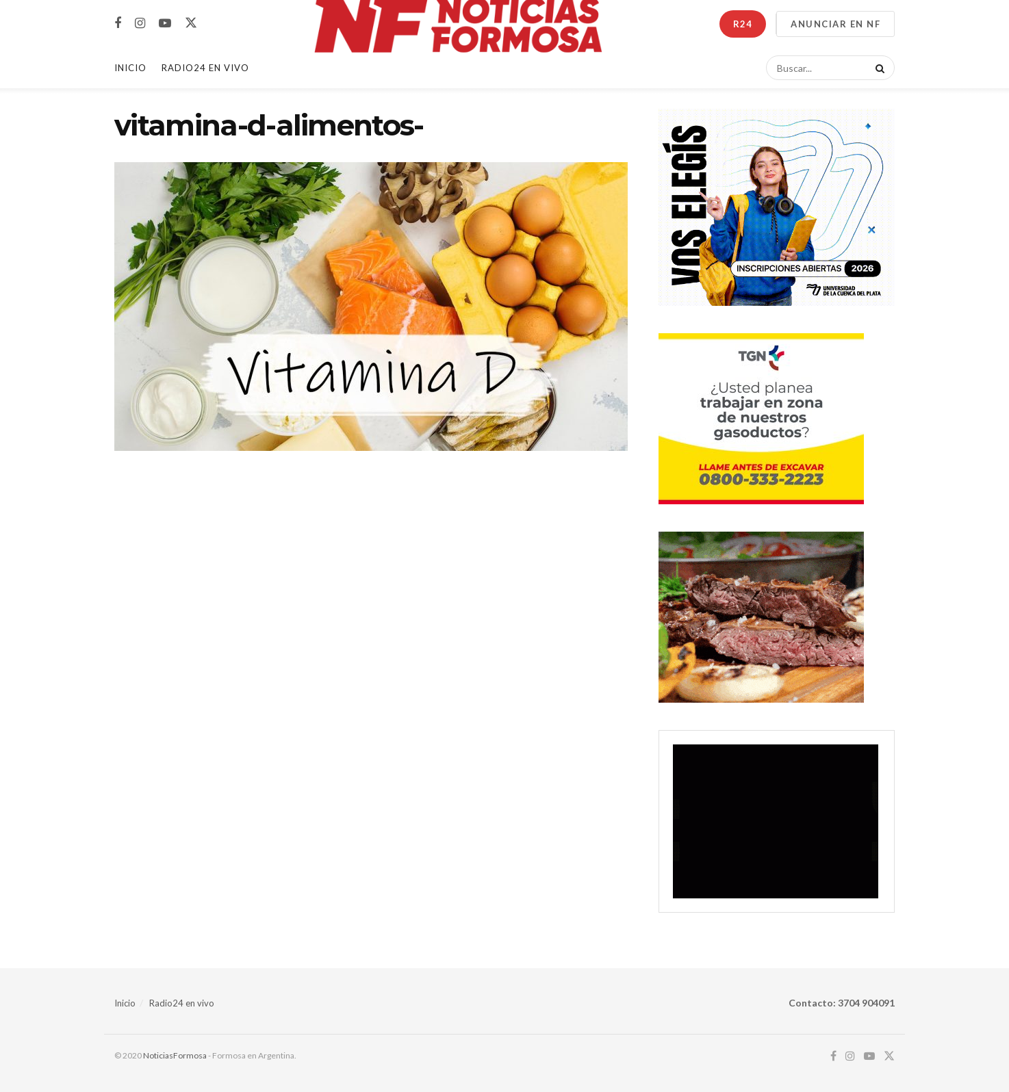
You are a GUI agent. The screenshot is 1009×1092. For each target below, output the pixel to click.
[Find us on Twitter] (191, 23)
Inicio (130, 67)
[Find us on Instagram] (140, 23)
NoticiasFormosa (175, 1055)
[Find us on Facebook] (117, 23)
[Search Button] (877, 67)
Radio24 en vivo (181, 1003)
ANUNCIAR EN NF (835, 23)
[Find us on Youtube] (165, 23)
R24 (742, 23)
